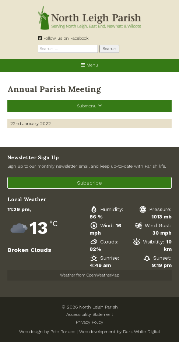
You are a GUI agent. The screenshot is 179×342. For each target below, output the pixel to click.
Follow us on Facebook (63, 38)
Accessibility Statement (89, 314)
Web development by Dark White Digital (119, 331)
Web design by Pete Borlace (47, 331)
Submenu (89, 105)
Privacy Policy (89, 322)
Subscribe (89, 183)
